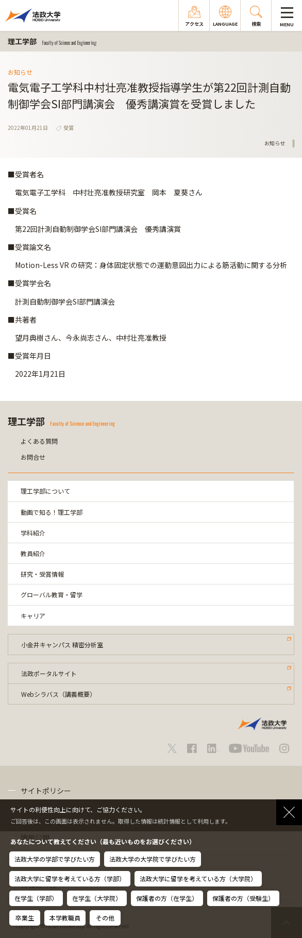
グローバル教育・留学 (51, 594)
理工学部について (45, 491)
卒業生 (24, 917)
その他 (105, 917)
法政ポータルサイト (49, 673)
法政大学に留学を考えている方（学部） (69, 878)
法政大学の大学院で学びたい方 (152, 859)
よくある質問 (39, 441)
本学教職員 (64, 917)
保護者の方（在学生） (167, 898)
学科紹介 (33, 532)
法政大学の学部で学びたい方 (54, 859)
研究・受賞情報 (42, 573)
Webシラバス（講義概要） (58, 694)
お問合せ (33, 457)
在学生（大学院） (97, 898)
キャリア (33, 615)
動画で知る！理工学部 (51, 512)
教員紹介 (33, 553)
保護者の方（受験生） (243, 898)
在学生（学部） (36, 898)
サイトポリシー (46, 790)
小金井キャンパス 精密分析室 (62, 644)
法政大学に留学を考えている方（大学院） (198, 878)
